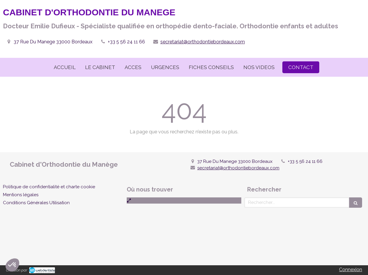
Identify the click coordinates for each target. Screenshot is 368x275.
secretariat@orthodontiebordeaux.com (202, 42)
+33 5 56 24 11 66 (126, 42)
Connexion (350, 269)
